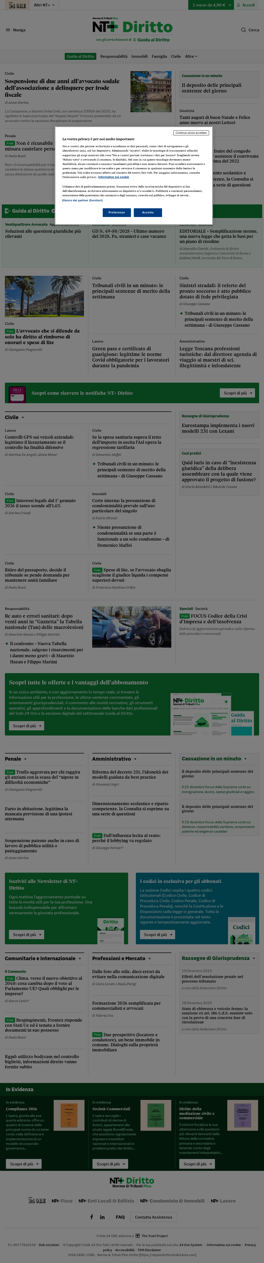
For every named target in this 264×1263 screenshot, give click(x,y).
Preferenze (117, 212)
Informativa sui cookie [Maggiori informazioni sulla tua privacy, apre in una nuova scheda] (113, 176)
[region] (134, 175)
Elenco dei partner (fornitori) (82, 200)
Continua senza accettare (191, 132)
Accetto (148, 212)
